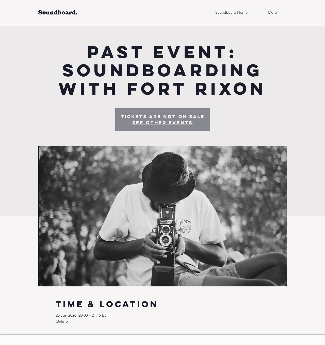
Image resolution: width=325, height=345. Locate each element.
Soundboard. (58, 12)
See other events (162, 123)
